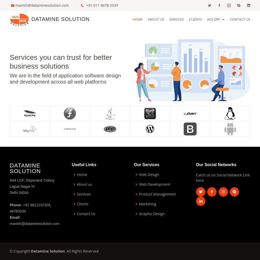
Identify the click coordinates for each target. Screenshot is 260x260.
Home (137, 19)
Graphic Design (152, 214)
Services (176, 19)
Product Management (157, 194)
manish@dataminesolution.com (42, 5)
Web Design (149, 174)
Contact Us (240, 19)
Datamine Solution (60, 19)
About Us (156, 19)
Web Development (154, 184)
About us (84, 184)
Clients (195, 19)
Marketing (147, 204)
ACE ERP (213, 19)
